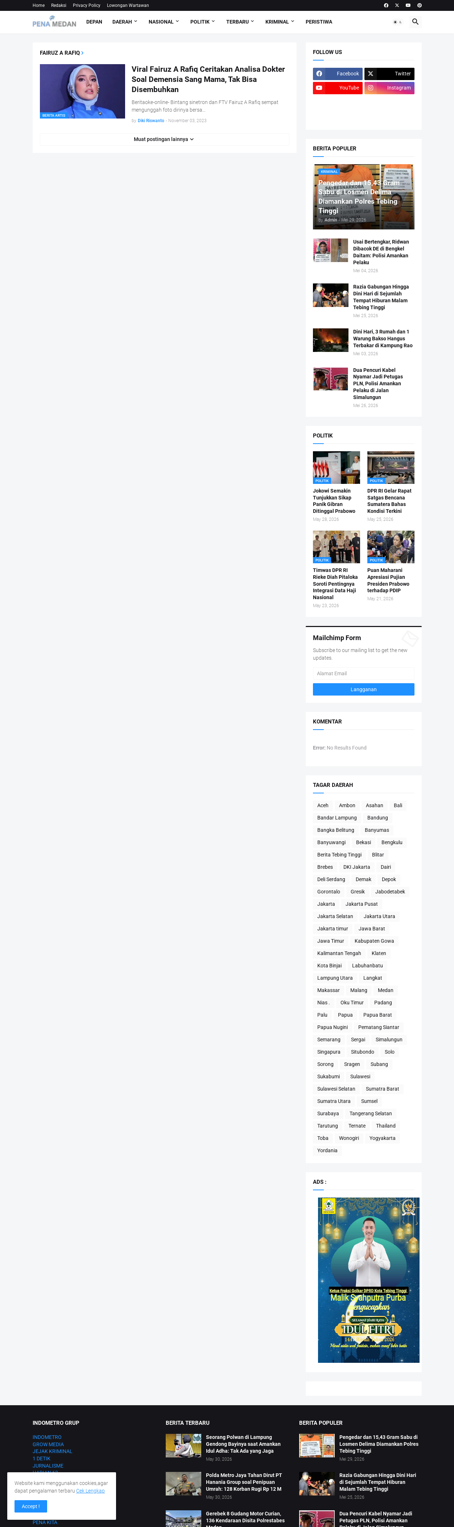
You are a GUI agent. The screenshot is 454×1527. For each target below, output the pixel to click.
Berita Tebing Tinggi (339, 855)
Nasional (161, 22)
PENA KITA (45, 1522)
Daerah (122, 22)
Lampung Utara (335, 978)
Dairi (386, 867)
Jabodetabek (390, 892)
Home (39, 5)
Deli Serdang (331, 879)
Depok (389, 879)
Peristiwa (319, 22)
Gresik (358, 892)
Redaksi (58, 5)
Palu (322, 1015)
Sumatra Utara (334, 1101)
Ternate (357, 1126)
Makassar (328, 990)
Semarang (328, 1039)
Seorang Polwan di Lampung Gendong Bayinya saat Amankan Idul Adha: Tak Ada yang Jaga (243, 1444)
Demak (363, 879)
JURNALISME (48, 1466)
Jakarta (326, 904)
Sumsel (369, 1101)
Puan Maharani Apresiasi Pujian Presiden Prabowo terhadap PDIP (388, 580)
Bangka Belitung (335, 830)
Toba (323, 1138)
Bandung (377, 818)
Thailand (386, 1126)
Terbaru (237, 22)
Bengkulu (392, 842)
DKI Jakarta (356, 867)
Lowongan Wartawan (128, 5)
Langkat (372, 978)
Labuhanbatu (367, 965)
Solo (390, 1052)
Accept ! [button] (31, 1506)
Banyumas (377, 830)
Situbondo (362, 1052)
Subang (379, 1064)
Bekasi (363, 842)
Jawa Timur (330, 941)
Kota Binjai (329, 965)
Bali (398, 805)
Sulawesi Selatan (336, 1089)
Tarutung (327, 1126)
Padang (383, 1002)
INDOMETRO (47, 1437)
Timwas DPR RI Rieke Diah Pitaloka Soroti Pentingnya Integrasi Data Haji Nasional (335, 584)
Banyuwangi (331, 842)
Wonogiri (349, 1138)
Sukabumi (328, 1076)
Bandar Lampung (337, 818)
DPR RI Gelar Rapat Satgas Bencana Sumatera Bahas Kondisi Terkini (389, 501)
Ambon (347, 805)
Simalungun (389, 1039)
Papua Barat (377, 1015)
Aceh (323, 805)
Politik (200, 22)
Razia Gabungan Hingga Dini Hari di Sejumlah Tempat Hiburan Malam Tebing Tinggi (381, 297)
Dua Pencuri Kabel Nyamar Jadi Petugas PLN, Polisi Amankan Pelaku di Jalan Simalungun (378, 384)
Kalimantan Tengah (339, 953)
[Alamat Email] (363, 673)
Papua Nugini (332, 1027)
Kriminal (277, 22)
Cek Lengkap (90, 1491)
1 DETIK (41, 1458)
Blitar (378, 855)
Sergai (358, 1039)
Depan (94, 22)
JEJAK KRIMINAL (53, 1451)
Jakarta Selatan (335, 916)
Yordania (327, 1150)
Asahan (374, 805)
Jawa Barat (372, 928)
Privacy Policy (86, 5)
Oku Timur (352, 1002)
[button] (398, 22)
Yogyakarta (383, 1138)
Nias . (323, 1002)
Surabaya (328, 1113)
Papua (345, 1015)
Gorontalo (328, 892)
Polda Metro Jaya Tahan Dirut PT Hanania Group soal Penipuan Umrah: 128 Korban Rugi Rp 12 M (244, 1482)
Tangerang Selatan (371, 1113)
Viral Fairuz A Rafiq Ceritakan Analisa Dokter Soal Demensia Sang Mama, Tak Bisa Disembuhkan (208, 79)
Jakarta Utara (379, 916)
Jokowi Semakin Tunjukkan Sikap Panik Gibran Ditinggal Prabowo (334, 501)
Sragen (352, 1064)
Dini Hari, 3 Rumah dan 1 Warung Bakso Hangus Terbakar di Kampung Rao (383, 338)
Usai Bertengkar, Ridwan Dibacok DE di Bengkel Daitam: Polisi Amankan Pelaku (381, 252)
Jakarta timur (332, 928)
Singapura (328, 1052)
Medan (385, 990)
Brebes (325, 867)
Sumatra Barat (382, 1089)
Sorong (325, 1064)
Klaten (379, 953)
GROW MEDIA (48, 1444)
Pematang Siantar (378, 1027)
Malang (358, 990)
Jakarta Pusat (362, 904)
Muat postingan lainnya (161, 139)
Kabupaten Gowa (374, 941)
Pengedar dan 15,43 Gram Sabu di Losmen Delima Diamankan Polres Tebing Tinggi (378, 1444)
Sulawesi (360, 1076)
